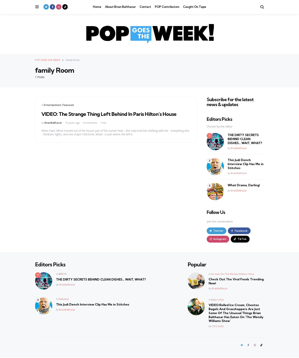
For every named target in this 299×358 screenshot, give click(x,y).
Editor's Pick (217, 300)
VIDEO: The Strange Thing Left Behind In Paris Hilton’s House (113, 113)
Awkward (64, 299)
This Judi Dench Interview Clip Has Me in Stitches (246, 164)
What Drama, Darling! (244, 185)
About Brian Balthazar (120, 7)
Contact (145, 7)
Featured (68, 104)
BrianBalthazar (53, 122)
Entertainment (52, 104)
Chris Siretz (218, 326)
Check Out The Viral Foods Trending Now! (236, 281)
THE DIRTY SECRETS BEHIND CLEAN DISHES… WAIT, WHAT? (245, 139)
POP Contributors (167, 7)
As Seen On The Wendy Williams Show (232, 274)
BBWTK (63, 274)
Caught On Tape (194, 7)
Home (97, 7)
